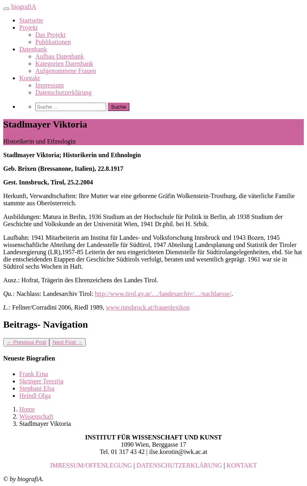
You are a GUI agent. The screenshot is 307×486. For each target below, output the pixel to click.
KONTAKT (241, 465)
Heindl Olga (35, 395)
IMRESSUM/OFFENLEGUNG (91, 465)
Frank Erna (33, 374)
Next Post (68, 342)
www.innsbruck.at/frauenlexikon (148, 307)
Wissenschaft (36, 416)
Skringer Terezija (41, 381)
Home (27, 409)
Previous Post (26, 342)
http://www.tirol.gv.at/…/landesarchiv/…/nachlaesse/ (163, 293)
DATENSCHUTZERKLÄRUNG (179, 465)
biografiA (23, 6)
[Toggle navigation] (6, 9)
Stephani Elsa (37, 388)
